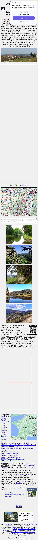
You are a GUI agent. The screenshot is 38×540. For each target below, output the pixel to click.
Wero (29, 7)
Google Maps (14, 185)
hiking (17, 533)
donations (19, 483)
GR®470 (19, 530)
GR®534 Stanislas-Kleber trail (10, 461)
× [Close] (35, 3)
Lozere (33, 526)
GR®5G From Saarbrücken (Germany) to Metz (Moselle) (18, 445)
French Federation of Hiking (20, 474)
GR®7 (15, 529)
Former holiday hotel (6, 524)
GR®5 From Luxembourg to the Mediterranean (15, 443)
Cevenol (13, 532)
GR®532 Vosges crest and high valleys (12, 459)
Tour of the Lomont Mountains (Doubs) (4, 433)
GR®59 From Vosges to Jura (9, 452)
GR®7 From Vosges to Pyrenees (10, 446)
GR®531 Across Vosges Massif (10, 457)
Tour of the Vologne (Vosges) (4, 439)
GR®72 (33, 529)
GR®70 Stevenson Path (24, 529)
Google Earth (24, 185)
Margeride (32, 532)
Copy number (23, 18)
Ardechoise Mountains (22, 532)
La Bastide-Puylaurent (20, 526)
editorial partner (18, 488)
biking (28, 533)
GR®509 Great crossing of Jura (10, 455)
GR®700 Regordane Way (9, 530)
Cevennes (13, 527)
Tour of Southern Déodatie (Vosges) (6, 418)
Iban (33, 7)
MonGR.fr (32, 467)
